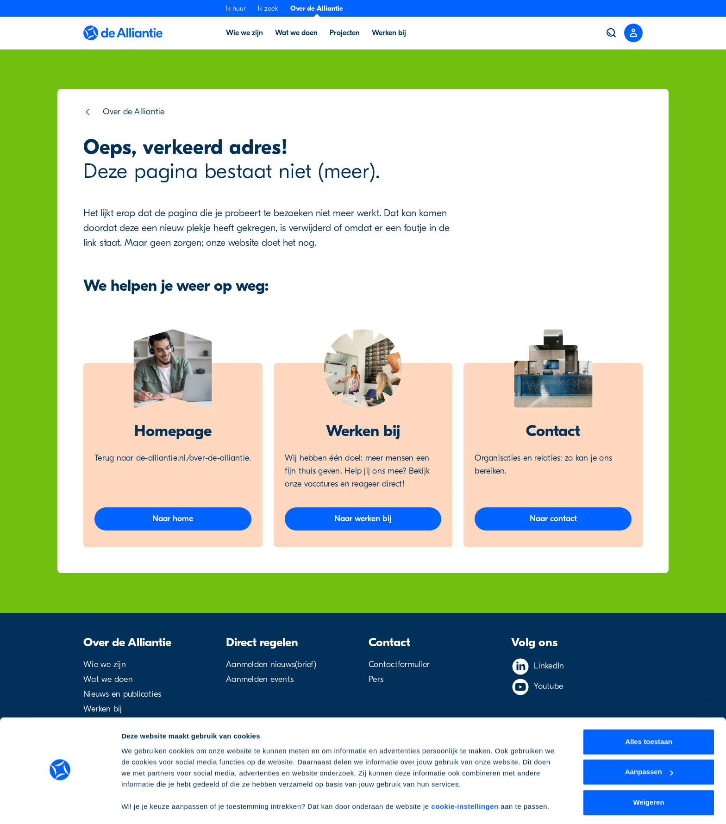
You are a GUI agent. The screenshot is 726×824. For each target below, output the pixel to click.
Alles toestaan (648, 715)
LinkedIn (549, 666)
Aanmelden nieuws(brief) (271, 664)
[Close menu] (633, 33)
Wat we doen (108, 679)
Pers (376, 679)
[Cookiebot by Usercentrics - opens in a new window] (59, 806)
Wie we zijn (104, 664)
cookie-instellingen (464, 780)
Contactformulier (399, 664)
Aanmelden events (260, 679)
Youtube (548, 686)
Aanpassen (649, 745)
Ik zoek (268, 8)
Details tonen (143, 806)
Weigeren (648, 776)
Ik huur (236, 8)
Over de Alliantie (316, 8)
